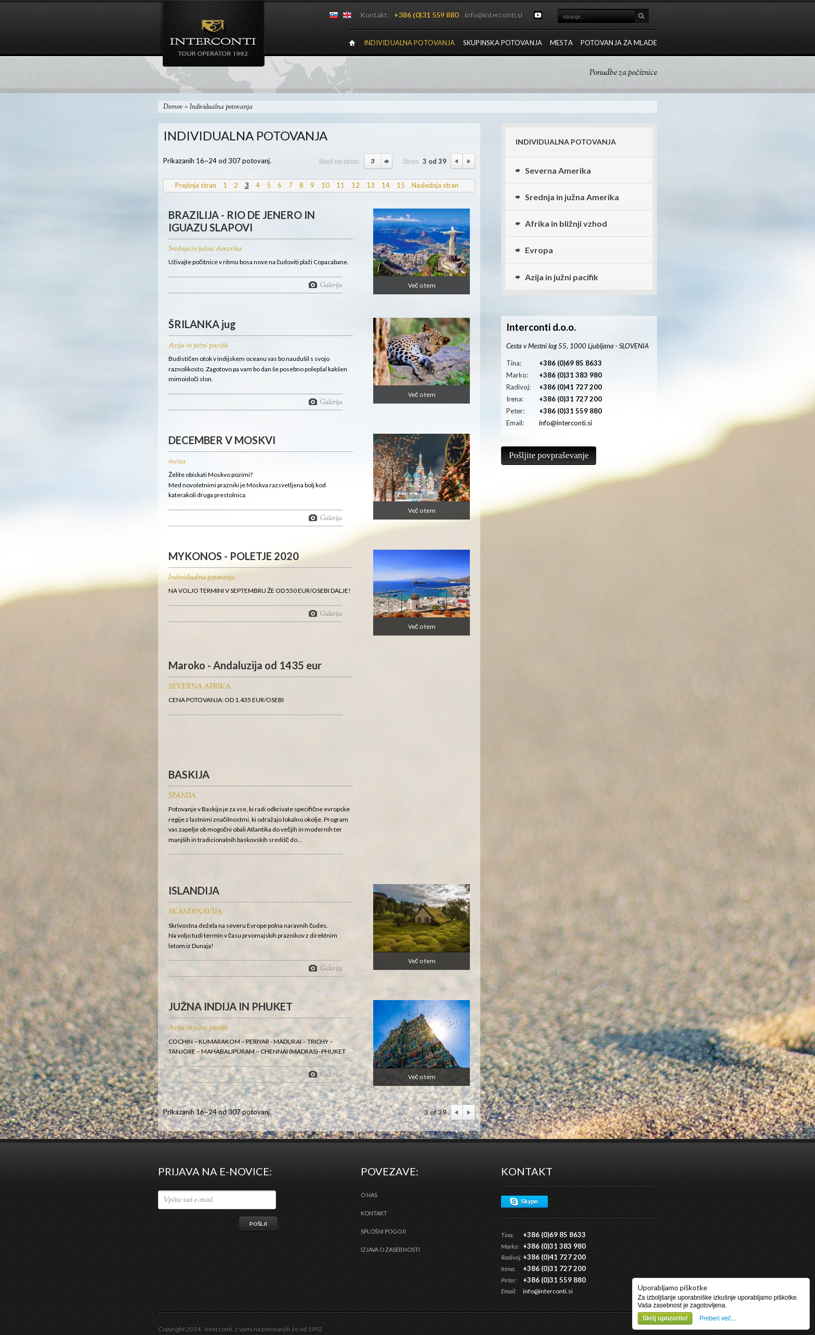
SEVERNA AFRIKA (199, 687)
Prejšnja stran (195, 185)
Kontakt (374, 1213)
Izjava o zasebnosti (390, 1249)
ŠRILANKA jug (202, 324)
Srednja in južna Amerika (205, 249)
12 (355, 185)
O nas (369, 1194)
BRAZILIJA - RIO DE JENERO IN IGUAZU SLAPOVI (241, 221)
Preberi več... (718, 1318)
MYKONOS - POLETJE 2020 (233, 556)
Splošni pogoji (383, 1231)
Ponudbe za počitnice (623, 73)
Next (469, 161)
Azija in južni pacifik (198, 346)
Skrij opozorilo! (665, 1318)
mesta (177, 462)
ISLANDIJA (193, 890)
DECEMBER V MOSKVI (221, 440)
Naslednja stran (435, 185)
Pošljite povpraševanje (548, 455)
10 (325, 185)
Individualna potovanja (201, 578)
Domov (173, 107)
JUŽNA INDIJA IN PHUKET (230, 1006)
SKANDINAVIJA (195, 912)
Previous (457, 161)
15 (401, 185)
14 (386, 185)
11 (340, 185)
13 (370, 185)
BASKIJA (188, 774)
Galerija (331, 285)
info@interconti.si (493, 14)
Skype (524, 1202)
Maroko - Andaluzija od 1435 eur (245, 665)
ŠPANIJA (182, 796)
